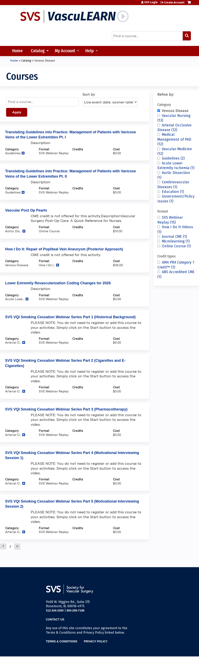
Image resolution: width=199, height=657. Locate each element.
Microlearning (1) (176, 241)
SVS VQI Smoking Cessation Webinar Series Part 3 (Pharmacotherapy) (66, 409)
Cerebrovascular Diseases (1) (173, 184)
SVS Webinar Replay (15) (170, 219)
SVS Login (151, 2)
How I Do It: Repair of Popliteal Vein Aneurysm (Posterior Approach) (64, 249)
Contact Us (55, 619)
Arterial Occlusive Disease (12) (174, 127)
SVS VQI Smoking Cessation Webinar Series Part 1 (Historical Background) (70, 317)
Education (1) (173, 191)
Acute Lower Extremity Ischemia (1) (176, 165)
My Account (65, 51)
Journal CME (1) (174, 236)
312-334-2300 (55, 610)
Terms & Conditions (61, 641)
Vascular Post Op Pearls (26, 210)
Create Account (174, 2)
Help (89, 51)
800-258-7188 (75, 610)
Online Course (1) (176, 246)
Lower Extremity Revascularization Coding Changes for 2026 (58, 283)
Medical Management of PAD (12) (174, 139)
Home (17, 51)
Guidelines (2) (173, 158)
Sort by (88, 94)
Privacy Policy (96, 641)
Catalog (38, 51)
